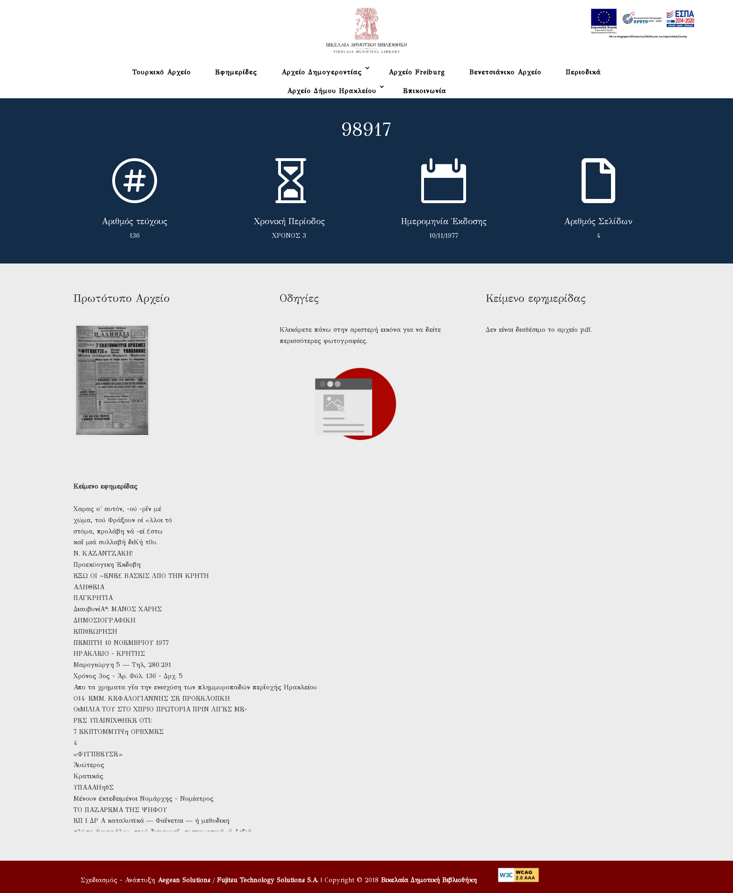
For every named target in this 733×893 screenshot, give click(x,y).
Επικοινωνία (424, 91)
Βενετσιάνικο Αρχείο (505, 72)
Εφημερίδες (236, 72)
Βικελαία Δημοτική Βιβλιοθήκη (429, 880)
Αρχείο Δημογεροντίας (321, 72)
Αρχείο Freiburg (416, 72)
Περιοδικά (583, 72)
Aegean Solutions (184, 880)
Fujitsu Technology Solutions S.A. (267, 880)
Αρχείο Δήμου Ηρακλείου (331, 91)
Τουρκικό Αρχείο (161, 72)
